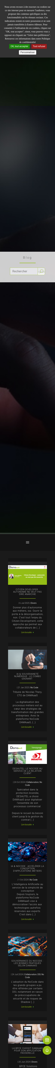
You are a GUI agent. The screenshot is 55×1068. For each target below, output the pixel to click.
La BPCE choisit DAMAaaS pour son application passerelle (27, 1050)
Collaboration (32, 782)
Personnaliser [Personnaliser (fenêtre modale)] (27, 52)
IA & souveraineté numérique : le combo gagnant (27, 676)
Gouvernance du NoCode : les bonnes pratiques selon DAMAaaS (27, 963)
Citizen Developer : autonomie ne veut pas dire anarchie (27, 592)
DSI (39, 974)
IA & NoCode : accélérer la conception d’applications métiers (27, 868)
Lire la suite (26, 632)
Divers (34, 603)
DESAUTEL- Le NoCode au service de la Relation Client (27, 771)
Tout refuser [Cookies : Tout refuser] (39, 46)
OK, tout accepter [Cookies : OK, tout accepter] (19, 46)
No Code (34, 687)
